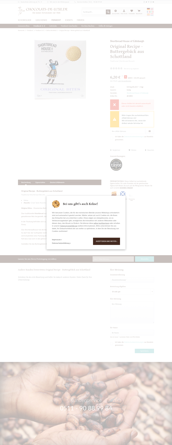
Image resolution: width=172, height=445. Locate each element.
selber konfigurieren (101, 223)
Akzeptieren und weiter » (106, 241)
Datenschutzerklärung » (61, 243)
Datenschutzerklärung (68, 226)
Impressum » (57, 239)
